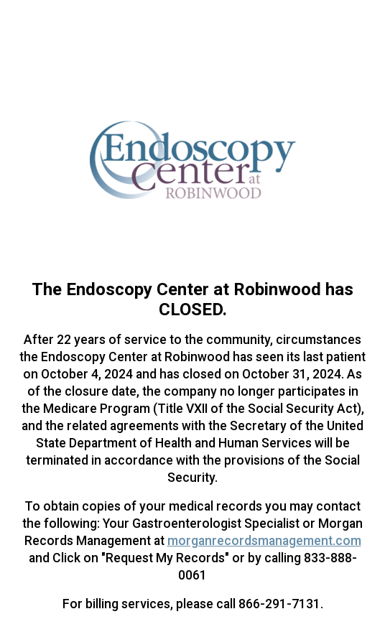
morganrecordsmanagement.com (264, 541)
